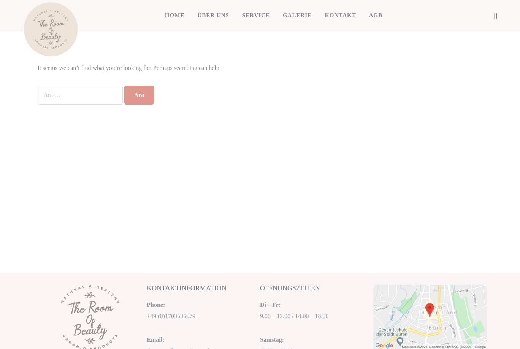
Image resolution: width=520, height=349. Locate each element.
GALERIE (297, 15)
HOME (175, 15)
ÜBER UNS (213, 15)
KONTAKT (340, 15)
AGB (376, 15)
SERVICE (256, 15)
